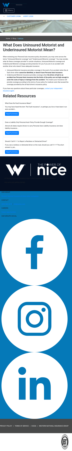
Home (8, 38)
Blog (14, 38)
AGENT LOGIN (28, 16)
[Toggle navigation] (8, 10)
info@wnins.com (19, 204)
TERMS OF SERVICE (22, 426)
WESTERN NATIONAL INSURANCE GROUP (53, 426)
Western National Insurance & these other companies (20, 196)
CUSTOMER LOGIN (13, 16)
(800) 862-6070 (6, 204)
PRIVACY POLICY (6, 426)
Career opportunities (8, 212)
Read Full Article (12, 114)
